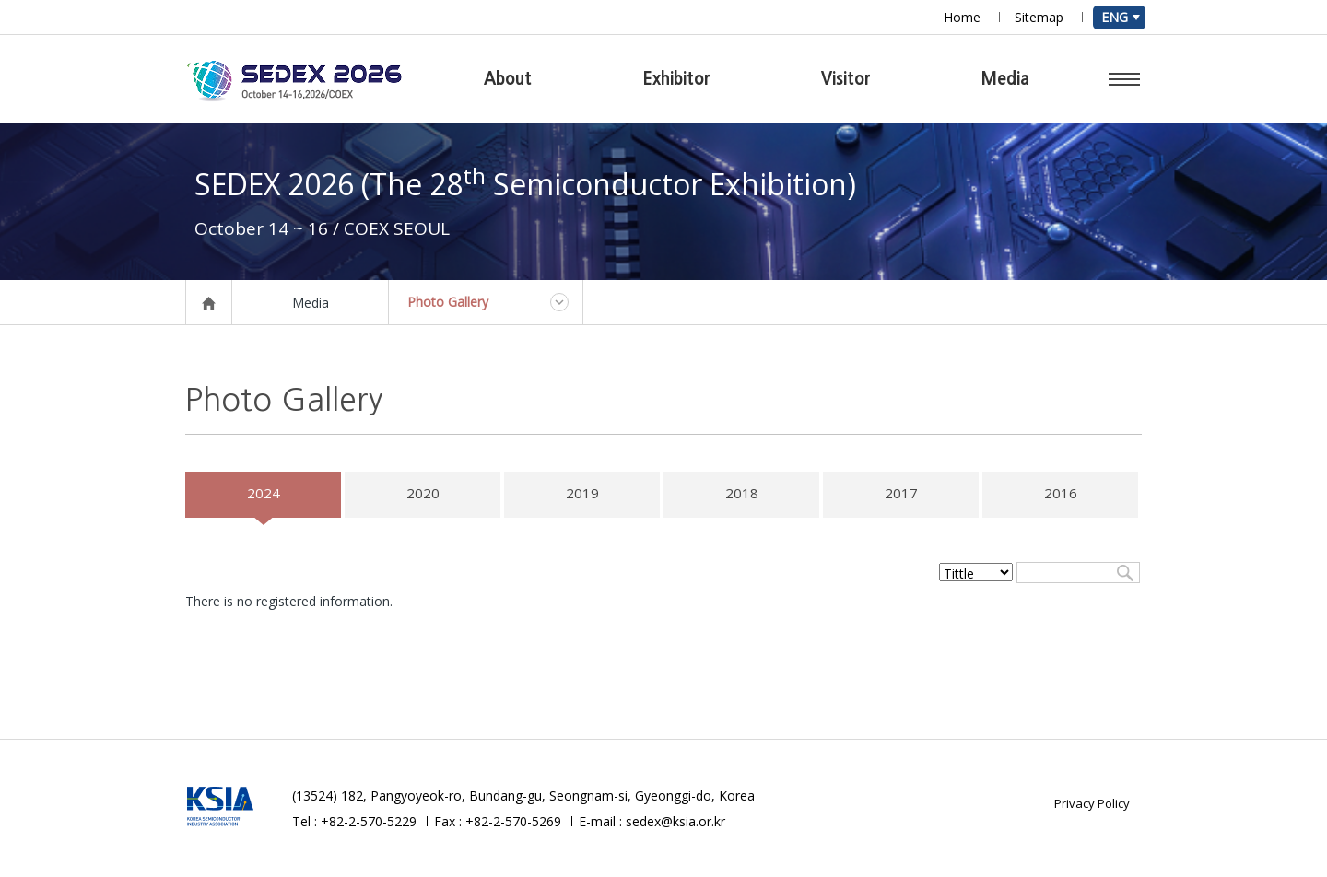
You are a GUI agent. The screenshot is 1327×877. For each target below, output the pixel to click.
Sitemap (1039, 17)
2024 (263, 493)
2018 (741, 493)
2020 (423, 493)
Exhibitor (676, 79)
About (508, 79)
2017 (901, 493)
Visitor (846, 79)
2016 (1060, 493)
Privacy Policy (1092, 803)
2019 (582, 493)
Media (1005, 79)
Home (962, 17)
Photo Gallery (447, 301)
